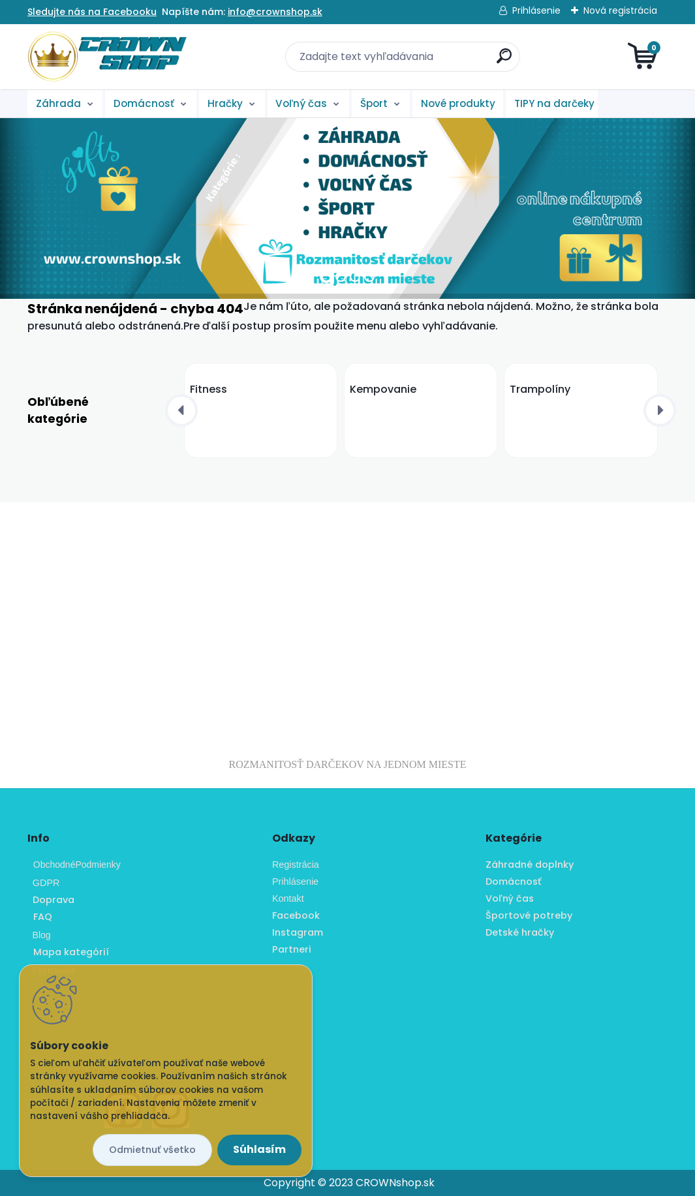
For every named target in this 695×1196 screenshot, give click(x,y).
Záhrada (58, 103)
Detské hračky (520, 932)
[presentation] (181, 410)
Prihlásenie (536, 10)
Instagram (297, 932)
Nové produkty (458, 103)
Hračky (225, 103)
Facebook (296, 915)
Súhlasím (259, 1149)
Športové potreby (529, 915)
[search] (504, 61)
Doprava (50, 899)
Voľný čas (301, 103)
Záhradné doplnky (530, 864)
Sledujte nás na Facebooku (92, 11)
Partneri (291, 949)
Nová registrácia (620, 10)
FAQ (42, 916)
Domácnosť (144, 103)
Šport (374, 103)
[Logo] (107, 56)
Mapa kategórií (71, 951)
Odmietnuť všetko (152, 1149)
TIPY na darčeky (554, 103)
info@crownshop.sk (275, 11)
